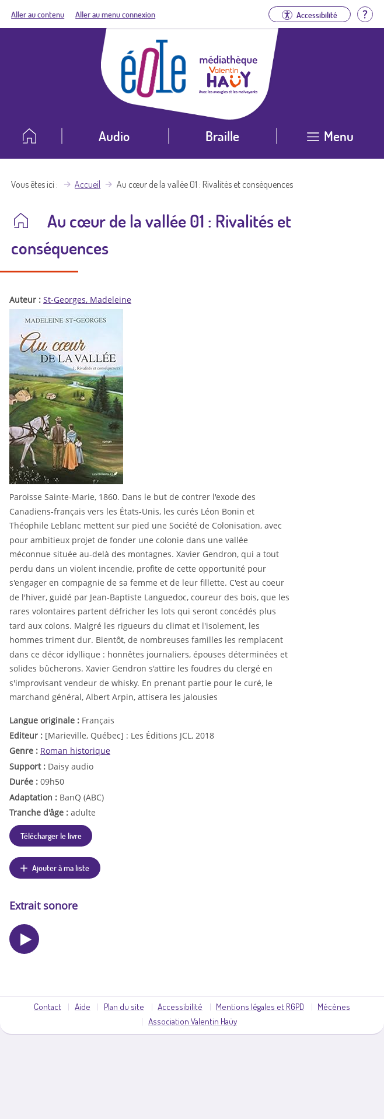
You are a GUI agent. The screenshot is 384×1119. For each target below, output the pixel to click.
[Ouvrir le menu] (330, 140)
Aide (82, 1006)
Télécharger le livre (51, 835)
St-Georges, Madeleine (87, 299)
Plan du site (124, 1006)
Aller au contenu (37, 14)
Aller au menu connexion (115, 14)
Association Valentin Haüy (192, 1021)
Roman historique (75, 750)
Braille (222, 135)
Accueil (87, 184)
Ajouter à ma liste (60, 867)
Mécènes (333, 1006)
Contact (47, 1006)
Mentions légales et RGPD (260, 1006)
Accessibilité (180, 1006)
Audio (114, 135)
